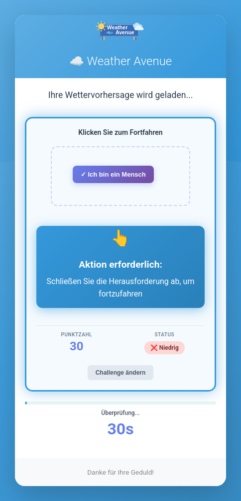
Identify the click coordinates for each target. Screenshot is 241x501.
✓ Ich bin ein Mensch (113, 174)
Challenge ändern (121, 372)
